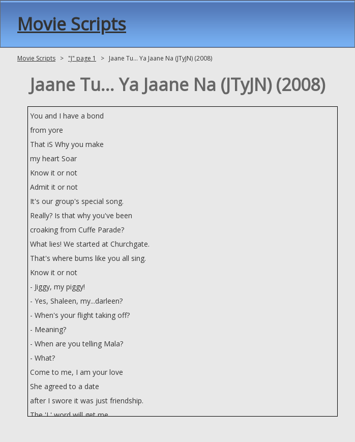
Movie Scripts (71, 24)
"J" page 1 (82, 58)
